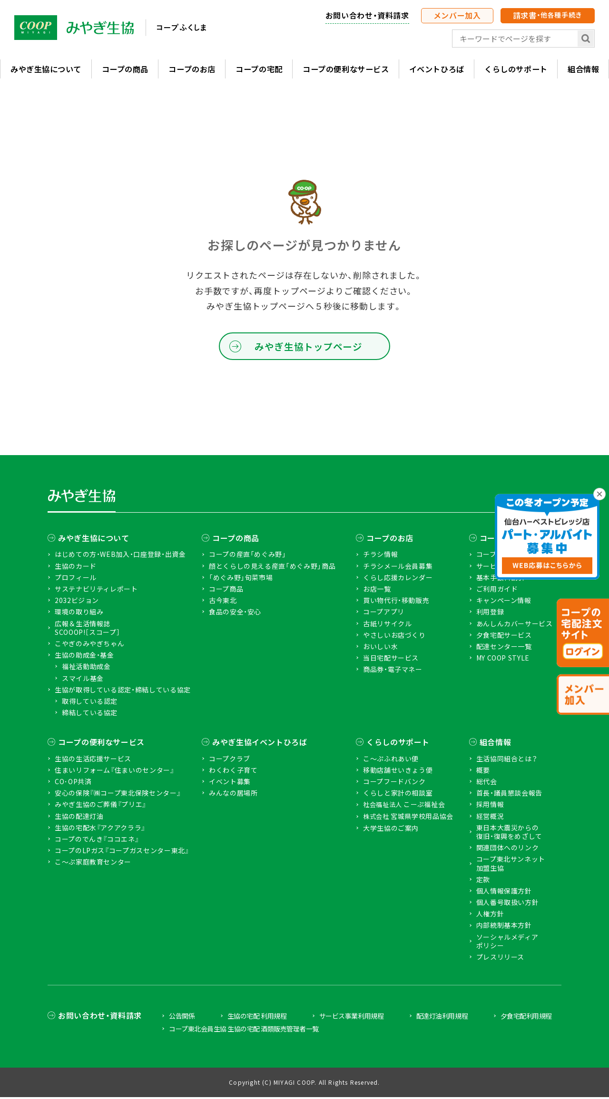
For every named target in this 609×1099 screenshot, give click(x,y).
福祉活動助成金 (86, 668)
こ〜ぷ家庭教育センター (93, 863)
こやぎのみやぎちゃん (89, 645)
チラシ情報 (380, 556)
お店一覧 (377, 590)
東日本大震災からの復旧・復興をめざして (509, 833)
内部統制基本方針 (504, 927)
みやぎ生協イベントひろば (259, 743)
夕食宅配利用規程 (526, 1017)
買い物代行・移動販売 (396, 602)
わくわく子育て (233, 772)
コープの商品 (124, 69)
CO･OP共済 (73, 783)
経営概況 (490, 818)
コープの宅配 (258, 69)
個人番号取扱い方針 (507, 904)
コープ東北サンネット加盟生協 (510, 865)
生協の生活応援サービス (93, 760)
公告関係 (182, 1017)
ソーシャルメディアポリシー (507, 943)
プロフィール (76, 579)
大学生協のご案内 (391, 830)
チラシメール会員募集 (397, 568)
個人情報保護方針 (504, 892)
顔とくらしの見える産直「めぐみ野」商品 (272, 568)
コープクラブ (229, 760)
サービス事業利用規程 (351, 1017)
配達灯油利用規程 (442, 1017)
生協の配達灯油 (79, 818)
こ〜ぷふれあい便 (391, 760)
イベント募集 (230, 783)
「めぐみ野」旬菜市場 (241, 579)
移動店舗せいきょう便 (397, 772)
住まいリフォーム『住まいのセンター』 (115, 772)
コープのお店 (191, 69)
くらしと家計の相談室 (397, 794)
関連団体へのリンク (507, 849)
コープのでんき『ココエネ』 (97, 840)
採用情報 (490, 806)
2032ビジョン (77, 602)
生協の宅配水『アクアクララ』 (100, 829)
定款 (483, 881)
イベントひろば (436, 69)
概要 (483, 772)
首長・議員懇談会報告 (509, 794)
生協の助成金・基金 (84, 656)
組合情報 (495, 743)
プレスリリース (500, 958)
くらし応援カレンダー (397, 579)
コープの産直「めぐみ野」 (247, 556)
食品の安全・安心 (235, 613)
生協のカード (76, 568)
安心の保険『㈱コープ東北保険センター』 (118, 794)
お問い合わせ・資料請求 (367, 15)
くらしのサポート (515, 69)
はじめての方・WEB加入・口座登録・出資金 (120, 556)
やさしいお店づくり (394, 636)
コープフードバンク (394, 783)
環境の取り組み (79, 613)
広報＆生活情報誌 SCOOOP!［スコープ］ (87, 629)
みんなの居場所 (233, 794)
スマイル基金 (83, 680)
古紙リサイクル (387, 625)
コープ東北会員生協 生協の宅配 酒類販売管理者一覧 (244, 1030)
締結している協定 (90, 714)
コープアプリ (383, 613)
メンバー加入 (457, 15)
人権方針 (490, 915)
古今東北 (223, 602)
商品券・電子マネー (392, 671)
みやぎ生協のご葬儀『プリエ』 (101, 806)
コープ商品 (226, 590)
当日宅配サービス (391, 659)
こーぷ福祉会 (404, 806)
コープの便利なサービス (345, 69)
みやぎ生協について (45, 69)
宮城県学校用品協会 (408, 818)
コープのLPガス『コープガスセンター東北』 (122, 852)
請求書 (547, 15)
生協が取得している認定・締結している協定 (123, 691)
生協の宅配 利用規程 (256, 1017)
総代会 (486, 783)
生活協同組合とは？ (507, 760)
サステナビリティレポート (96, 590)
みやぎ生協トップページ (308, 347)
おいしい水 (380, 648)
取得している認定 (90, 703)
